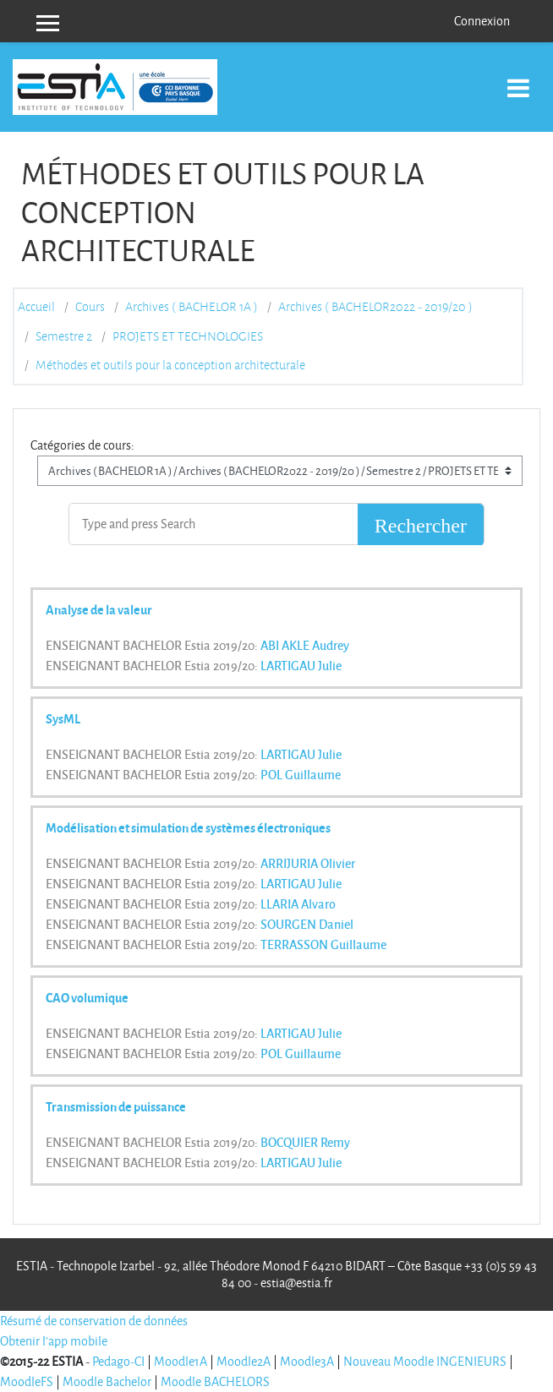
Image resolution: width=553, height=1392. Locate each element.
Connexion (482, 21)
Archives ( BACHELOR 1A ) (191, 306)
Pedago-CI (118, 1361)
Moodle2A (243, 1361)
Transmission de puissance (116, 1106)
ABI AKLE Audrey (304, 644)
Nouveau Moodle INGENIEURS (424, 1361)
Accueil (36, 306)
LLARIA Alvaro (298, 903)
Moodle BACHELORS (215, 1381)
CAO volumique (87, 997)
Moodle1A (180, 1361)
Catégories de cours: (82, 445)
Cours (90, 306)
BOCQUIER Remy (305, 1141)
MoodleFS (26, 1381)
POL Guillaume (300, 774)
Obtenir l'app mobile (53, 1341)
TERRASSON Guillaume (323, 944)
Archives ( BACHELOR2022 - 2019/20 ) (375, 306)
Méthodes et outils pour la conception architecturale (170, 365)
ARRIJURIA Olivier (307, 862)
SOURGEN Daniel (306, 923)
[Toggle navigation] (518, 79)
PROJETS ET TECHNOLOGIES (187, 336)
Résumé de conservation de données (94, 1320)
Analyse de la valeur (99, 609)
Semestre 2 (64, 336)
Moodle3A (307, 1361)
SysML (63, 718)
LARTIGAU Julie (301, 665)
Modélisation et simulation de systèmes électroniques (188, 827)
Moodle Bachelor (107, 1381)
